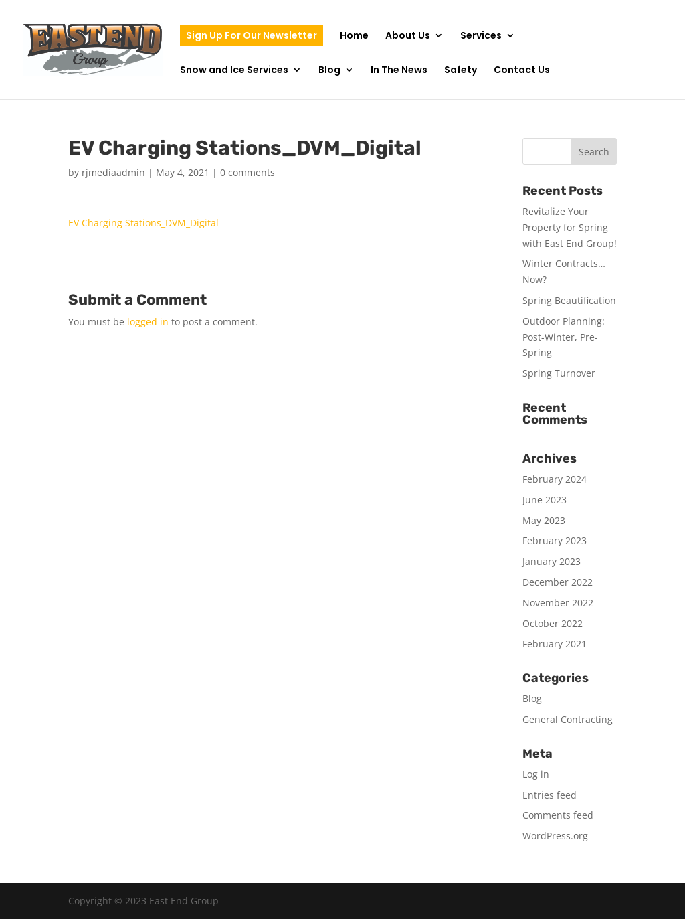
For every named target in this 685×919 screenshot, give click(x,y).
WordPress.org (555, 835)
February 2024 (554, 479)
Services (481, 36)
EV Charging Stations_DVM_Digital (143, 222)
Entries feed (549, 794)
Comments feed (557, 815)
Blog (329, 70)
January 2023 (551, 561)
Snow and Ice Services (234, 70)
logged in (148, 321)
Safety (460, 70)
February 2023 (554, 540)
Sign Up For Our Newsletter (251, 35)
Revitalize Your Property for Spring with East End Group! (569, 227)
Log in (535, 774)
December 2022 (557, 582)
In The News (399, 70)
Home (354, 36)
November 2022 (557, 602)
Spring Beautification (569, 300)
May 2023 (543, 520)
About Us (407, 36)
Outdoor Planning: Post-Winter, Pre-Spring (563, 337)
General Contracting (567, 719)
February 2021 (554, 643)
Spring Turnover (558, 373)
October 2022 (552, 623)
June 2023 (544, 499)
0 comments (247, 172)
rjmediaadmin (113, 172)
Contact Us (522, 70)
